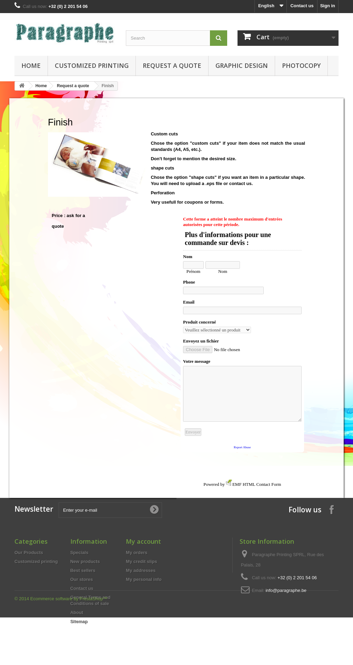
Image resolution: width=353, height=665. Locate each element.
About (76, 612)
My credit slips (141, 561)
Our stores (81, 579)
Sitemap (79, 621)
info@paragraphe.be (285, 590)
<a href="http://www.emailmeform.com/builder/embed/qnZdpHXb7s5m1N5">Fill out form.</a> (242, 339)
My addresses (140, 570)
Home (31, 65)
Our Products (28, 552)
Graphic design (241, 65)
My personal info (143, 579)
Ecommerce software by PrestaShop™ (69, 646)
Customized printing (92, 65)
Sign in (327, 5)
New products (85, 561)
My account (143, 541)
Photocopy (301, 65)
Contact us (301, 5)
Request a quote (172, 65)
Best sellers (82, 570)
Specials (79, 552)
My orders (136, 552)
